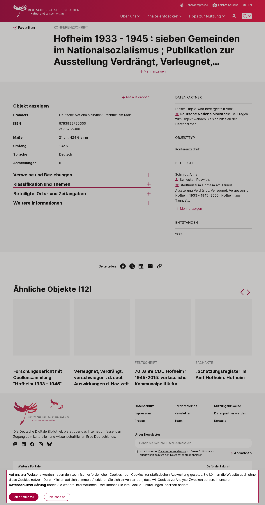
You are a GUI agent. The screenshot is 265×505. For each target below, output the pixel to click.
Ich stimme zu (24, 497)
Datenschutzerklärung (27, 485)
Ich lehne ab (57, 497)
